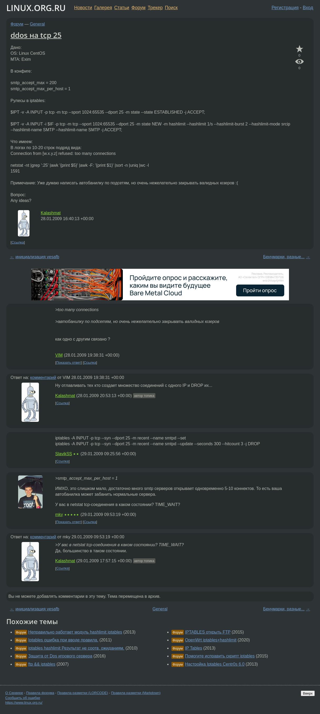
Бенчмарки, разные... (284, 257)
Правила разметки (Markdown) (135, 693)
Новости (83, 7)
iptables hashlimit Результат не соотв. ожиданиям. (76, 648)
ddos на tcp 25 (36, 35)
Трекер (155, 7)
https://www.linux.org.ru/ (23, 703)
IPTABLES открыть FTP (208, 632)
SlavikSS (63, 454)
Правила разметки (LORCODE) (82, 693)
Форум (138, 7)
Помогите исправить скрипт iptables (220, 656)
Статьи (121, 7)
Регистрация (285, 7)
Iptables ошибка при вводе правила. (63, 640)
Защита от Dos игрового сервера (60, 656)
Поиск (171, 7)
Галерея (103, 7)
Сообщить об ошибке (22, 698)
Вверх (308, 693)
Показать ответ (68, 362)
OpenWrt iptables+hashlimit (211, 640)
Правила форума (40, 693)
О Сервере (14, 693)
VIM (59, 355)
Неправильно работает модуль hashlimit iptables (75, 632)
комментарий (43, 377)
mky (59, 514)
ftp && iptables (41, 664)
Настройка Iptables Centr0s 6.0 (215, 664)
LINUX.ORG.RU (36, 7)
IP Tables (193, 648)
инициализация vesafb (37, 257)
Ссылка (18, 242)
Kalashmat (51, 213)
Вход (308, 7)
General (37, 24)
